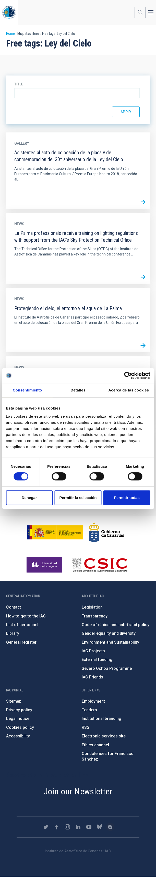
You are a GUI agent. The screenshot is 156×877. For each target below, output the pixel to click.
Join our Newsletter (78, 791)
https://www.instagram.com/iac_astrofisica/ (67, 827)
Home (10, 34)
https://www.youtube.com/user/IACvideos (88, 827)
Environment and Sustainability (110, 642)
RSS (85, 727)
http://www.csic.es (100, 565)
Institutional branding (101, 718)
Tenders (89, 709)
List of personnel (22, 624)
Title (18, 84)
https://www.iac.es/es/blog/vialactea (110, 827)
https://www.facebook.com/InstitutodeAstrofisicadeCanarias (56, 827)
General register (21, 642)
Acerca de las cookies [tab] (128, 390)
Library (12, 633)
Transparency (94, 616)
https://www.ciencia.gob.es (55, 532)
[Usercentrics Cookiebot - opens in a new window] (127, 375)
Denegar (29, 497)
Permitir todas (127, 497)
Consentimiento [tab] (27, 390)
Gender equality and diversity (109, 633)
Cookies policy (20, 727)
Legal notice (17, 718)
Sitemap (13, 701)
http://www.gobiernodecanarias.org (106, 532)
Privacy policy (19, 709)
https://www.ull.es (45, 565)
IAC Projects (93, 650)
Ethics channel (95, 745)
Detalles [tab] (77, 390)
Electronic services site (104, 736)
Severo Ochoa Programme (107, 668)
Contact (13, 607)
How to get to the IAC (26, 616)
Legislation (92, 607)
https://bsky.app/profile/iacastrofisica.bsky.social (99, 827)
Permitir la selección (78, 497)
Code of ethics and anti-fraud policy (115, 624)
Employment (93, 701)
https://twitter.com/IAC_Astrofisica (46, 827)
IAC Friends (92, 677)
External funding (97, 659)
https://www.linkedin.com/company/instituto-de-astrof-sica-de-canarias (78, 827)
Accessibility (18, 736)
